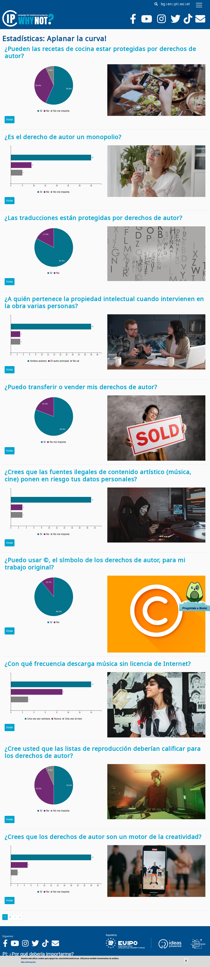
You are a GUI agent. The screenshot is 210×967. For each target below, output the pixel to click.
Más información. (28, 962)
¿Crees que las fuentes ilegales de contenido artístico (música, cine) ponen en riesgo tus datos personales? (98, 475)
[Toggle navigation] (199, 5)
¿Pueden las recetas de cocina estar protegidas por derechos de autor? (100, 52)
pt (176, 4)
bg (163, 4)
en (170, 4)
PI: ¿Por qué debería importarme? (38, 954)
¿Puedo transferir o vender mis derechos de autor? (81, 387)
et (188, 4)
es (182, 4)
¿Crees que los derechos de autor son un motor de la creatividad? (103, 837)
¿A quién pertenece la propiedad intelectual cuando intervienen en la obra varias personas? (104, 302)
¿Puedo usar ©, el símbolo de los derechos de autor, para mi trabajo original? (95, 563)
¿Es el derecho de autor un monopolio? (63, 137)
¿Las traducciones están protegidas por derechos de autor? (93, 218)
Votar (9, 119)
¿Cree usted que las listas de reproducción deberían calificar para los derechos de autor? (103, 752)
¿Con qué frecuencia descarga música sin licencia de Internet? (98, 664)
